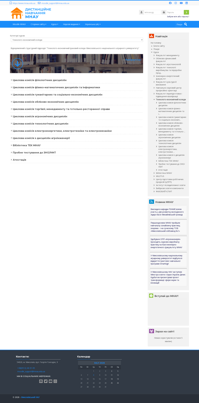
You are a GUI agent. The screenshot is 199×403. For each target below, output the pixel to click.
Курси (54, 24)
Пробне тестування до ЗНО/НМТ (34, 152)
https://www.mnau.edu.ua (24, 3)
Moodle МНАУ (19, 24)
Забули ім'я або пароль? (178, 16)
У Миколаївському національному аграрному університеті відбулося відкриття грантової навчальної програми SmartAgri (166, 259)
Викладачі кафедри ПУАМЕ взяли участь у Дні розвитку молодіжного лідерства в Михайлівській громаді (167, 212)
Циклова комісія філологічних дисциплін (40, 80)
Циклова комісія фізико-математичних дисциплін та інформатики (56, 87)
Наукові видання (71, 24)
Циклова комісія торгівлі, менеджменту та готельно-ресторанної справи (61, 109)
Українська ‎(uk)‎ (93, 24)
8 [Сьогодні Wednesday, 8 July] (93, 375)
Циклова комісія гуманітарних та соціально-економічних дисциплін (57, 94)
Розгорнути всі (133, 59)
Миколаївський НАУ (30, 397)
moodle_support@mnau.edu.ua (55, 3)
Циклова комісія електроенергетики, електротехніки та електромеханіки (62, 130)
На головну (156, 42)
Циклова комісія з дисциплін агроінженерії (41, 138)
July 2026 (99, 363)
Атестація (19, 159)
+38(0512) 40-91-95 (26, 368)
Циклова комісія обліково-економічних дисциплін (46, 101)
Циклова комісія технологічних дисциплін (40, 123)
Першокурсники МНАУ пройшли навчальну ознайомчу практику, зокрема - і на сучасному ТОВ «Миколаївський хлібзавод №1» (165, 226)
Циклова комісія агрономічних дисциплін (40, 116)
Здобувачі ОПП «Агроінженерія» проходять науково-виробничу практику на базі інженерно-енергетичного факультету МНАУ (166, 243)
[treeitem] (168, 42)
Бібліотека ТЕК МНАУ (27, 145)
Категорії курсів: (17, 35)
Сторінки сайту (38, 24)
